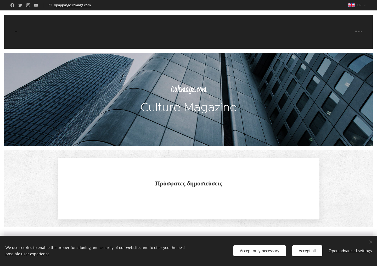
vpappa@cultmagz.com (72, 5)
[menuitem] (361, 31)
